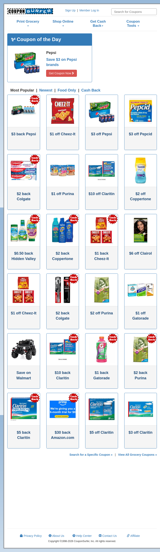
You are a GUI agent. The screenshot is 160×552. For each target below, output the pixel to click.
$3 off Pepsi (101, 134)
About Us (56, 535)
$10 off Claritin (101, 194)
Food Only (67, 90)
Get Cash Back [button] (98, 24)
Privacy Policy (31, 535)
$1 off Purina (62, 194)
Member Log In (89, 10)
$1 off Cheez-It (62, 134)
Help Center (82, 535)
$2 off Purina (101, 313)
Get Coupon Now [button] (61, 73)
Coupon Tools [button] (133, 24)
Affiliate (133, 535)
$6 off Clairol (140, 253)
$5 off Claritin (101, 432)
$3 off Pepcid (140, 134)
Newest (45, 90)
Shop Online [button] (63, 23)
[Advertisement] (128, 59)
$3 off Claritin (141, 432)
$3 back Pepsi (23, 134)
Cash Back (90, 90)
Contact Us (108, 535)
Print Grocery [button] (28, 23)
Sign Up (70, 10)
